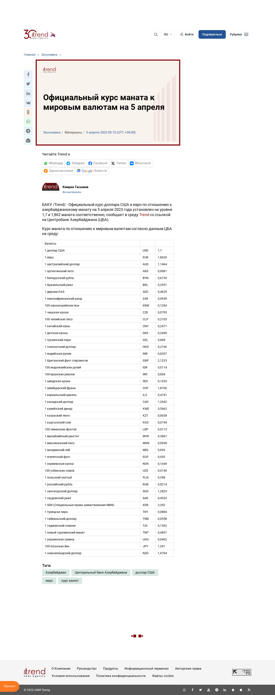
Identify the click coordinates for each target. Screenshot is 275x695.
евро (49, 581)
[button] (28, 74)
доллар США (145, 572)
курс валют (70, 581)
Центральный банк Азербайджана (101, 572)
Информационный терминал (147, 668)
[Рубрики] (239, 34)
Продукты (110, 668)
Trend (144, 214)
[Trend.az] (40, 34)
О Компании (61, 668)
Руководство (87, 668)
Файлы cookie (163, 676)
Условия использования (71, 676)
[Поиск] (155, 34)
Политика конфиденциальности (121, 676)
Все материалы (72, 192)
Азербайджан (56, 572)
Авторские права (188, 668)
